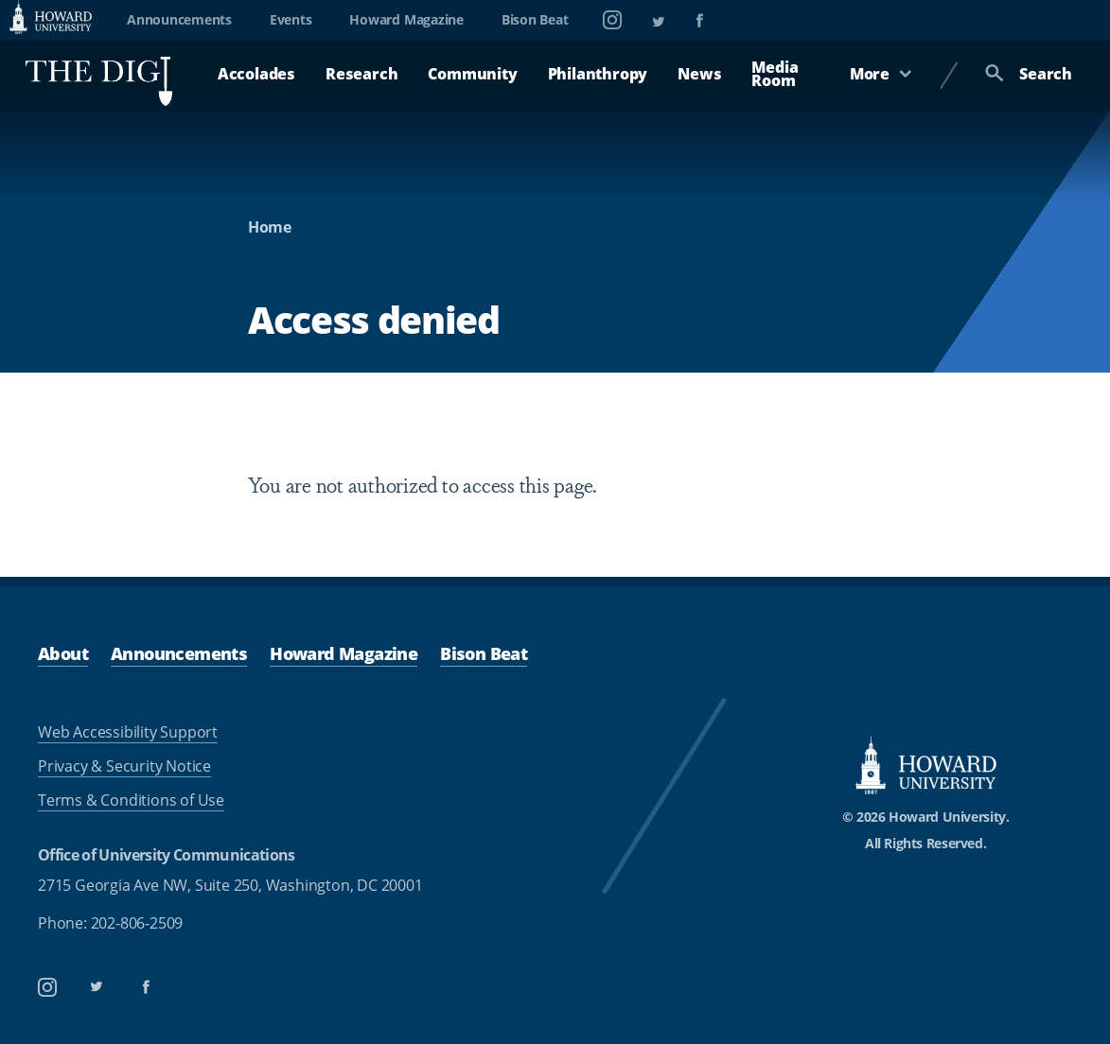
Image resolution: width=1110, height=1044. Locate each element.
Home (269, 227)
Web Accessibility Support (128, 732)
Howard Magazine (406, 19)
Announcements (179, 19)
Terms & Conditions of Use (131, 800)
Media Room (774, 74)
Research (361, 73)
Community (472, 73)
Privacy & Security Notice (124, 766)
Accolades (256, 73)
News (699, 73)
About (63, 653)
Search (1028, 73)
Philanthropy (598, 73)
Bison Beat (535, 19)
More (881, 73)
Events (291, 19)
